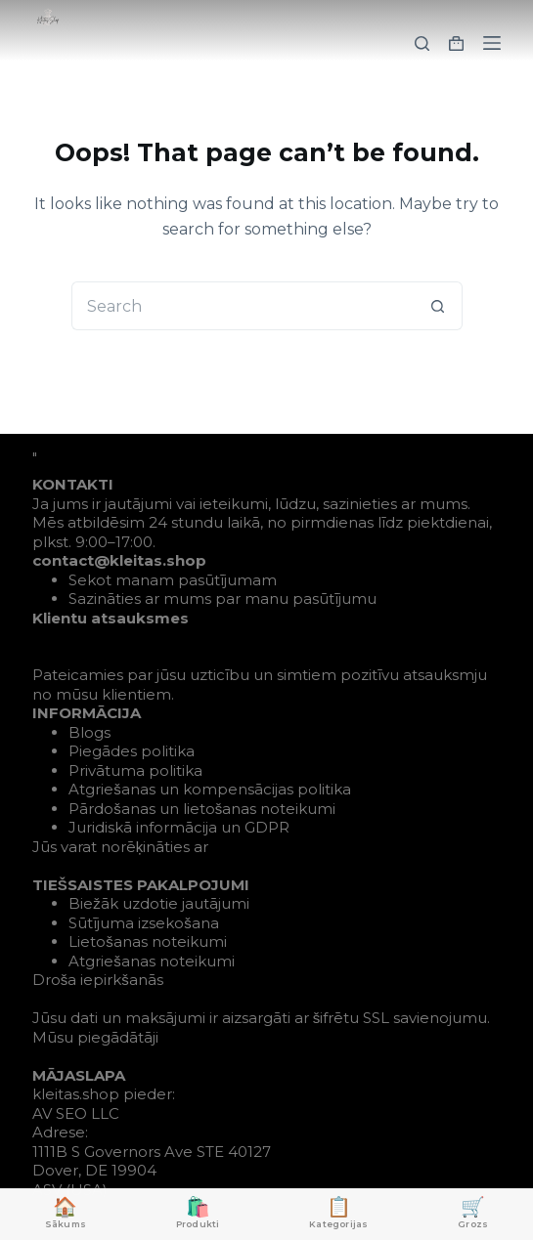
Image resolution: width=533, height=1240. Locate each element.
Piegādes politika (131, 751)
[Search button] (438, 305)
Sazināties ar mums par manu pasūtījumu (222, 598)
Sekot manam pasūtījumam (172, 580)
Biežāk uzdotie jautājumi (158, 903)
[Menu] (492, 43)
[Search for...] (242, 305)
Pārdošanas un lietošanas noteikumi (201, 808)
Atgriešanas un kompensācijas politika (209, 789)
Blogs (89, 732)
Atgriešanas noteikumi (151, 961)
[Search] (422, 43)
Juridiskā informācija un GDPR (178, 827)
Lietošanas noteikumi (147, 941)
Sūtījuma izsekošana (143, 923)
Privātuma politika (135, 770)
